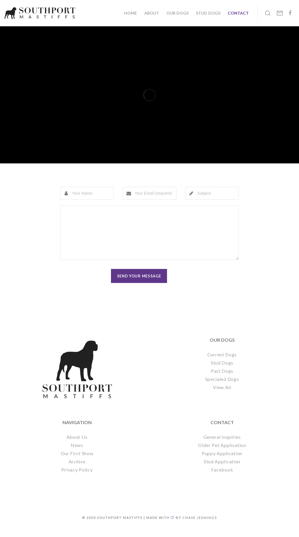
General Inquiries (222, 445)
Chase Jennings (199, 526)
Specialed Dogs (222, 388)
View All (222, 396)
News (77, 454)
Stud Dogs (222, 371)
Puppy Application (222, 462)
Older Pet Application (222, 454)
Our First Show (77, 462)
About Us (77, 445)
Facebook (222, 478)
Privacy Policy (77, 478)
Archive (77, 470)
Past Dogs (222, 379)
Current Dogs (222, 363)
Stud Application (222, 470)
